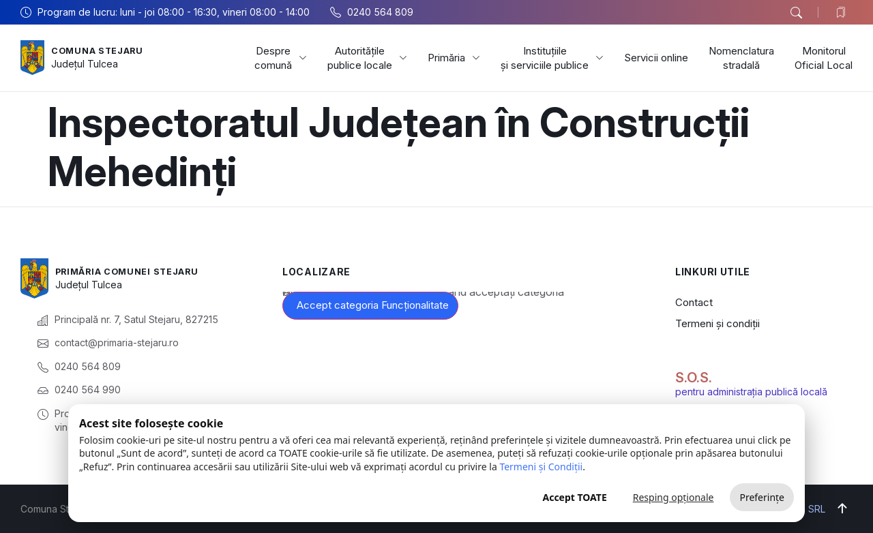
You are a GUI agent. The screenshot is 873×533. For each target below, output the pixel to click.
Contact (694, 302)
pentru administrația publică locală (751, 391)
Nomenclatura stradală (741, 58)
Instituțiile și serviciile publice (552, 58)
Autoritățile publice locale (367, 58)
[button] (796, 13)
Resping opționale (673, 497)
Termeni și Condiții (540, 466)
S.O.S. (693, 377)
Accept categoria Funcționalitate (373, 305)
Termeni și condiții (717, 323)
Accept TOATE (574, 497)
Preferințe (761, 497)
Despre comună (280, 58)
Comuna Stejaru (102, 50)
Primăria (454, 58)
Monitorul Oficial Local (824, 58)
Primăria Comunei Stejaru (135, 271)
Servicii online (656, 57)
